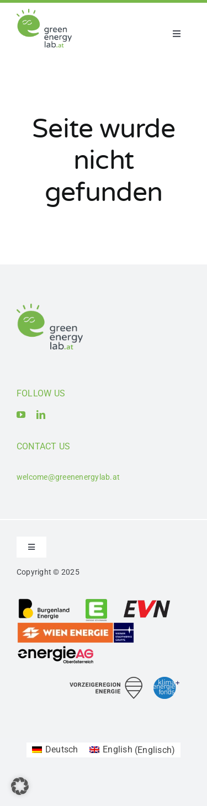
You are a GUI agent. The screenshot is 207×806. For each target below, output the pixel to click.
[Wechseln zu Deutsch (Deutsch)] (55, 750)
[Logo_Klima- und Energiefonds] (166, 681)
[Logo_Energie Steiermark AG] (96, 602)
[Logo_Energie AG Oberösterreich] (56, 648)
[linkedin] (40, 414)
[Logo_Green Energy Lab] (44, 13)
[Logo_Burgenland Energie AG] (44, 602)
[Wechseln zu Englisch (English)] (132, 750)
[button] (20, 786)
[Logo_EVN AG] (147, 602)
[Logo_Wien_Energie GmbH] (76, 626)
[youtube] (21, 414)
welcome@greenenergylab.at (68, 477)
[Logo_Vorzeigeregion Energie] (106, 681)
